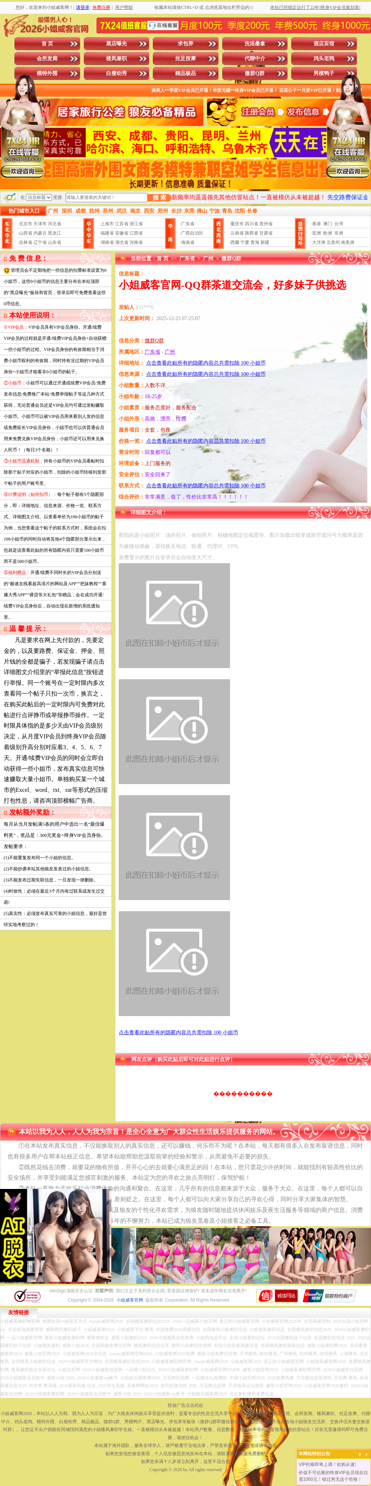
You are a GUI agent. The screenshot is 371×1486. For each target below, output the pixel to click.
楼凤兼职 (116, 58)
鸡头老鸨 (323, 58)
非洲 (338, 233)
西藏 (234, 242)
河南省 (136, 242)
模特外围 (47, 73)
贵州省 (266, 223)
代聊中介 (254, 58)
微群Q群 (255, 73)
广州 (208, 258)
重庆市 (237, 223)
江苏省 (121, 223)
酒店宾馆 (323, 43)
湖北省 (121, 242)
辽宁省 (40, 242)
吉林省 (25, 242)
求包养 (185, 43)
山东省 (54, 242)
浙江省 (136, 223)
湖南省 (107, 242)
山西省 (25, 233)
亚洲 (316, 233)
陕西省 (251, 233)
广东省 (187, 223)
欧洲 (327, 233)
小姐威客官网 (129, 1300)
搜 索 (159, 197)
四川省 (251, 223)
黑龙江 (54, 233)
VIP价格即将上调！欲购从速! (327, 1464)
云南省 (237, 233)
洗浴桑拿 (254, 43)
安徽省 (121, 233)
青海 (254, 242)
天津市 (40, 223)
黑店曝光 (116, 43)
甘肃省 (266, 233)
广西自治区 (192, 233)
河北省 (54, 223)
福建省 (107, 233)
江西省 (136, 233)
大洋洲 (318, 242)
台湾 (338, 223)
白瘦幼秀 (116, 73)
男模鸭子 (323, 73)
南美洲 (347, 242)
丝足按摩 (185, 58)
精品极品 (185, 73)
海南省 (187, 242)
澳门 (327, 223)
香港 (316, 223)
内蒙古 (40, 233)
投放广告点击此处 (185, 1405)
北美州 (333, 242)
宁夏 (244, 242)
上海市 (107, 223)
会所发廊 (47, 58)
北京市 (25, 223)
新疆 (264, 242)
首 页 (47, 43)
